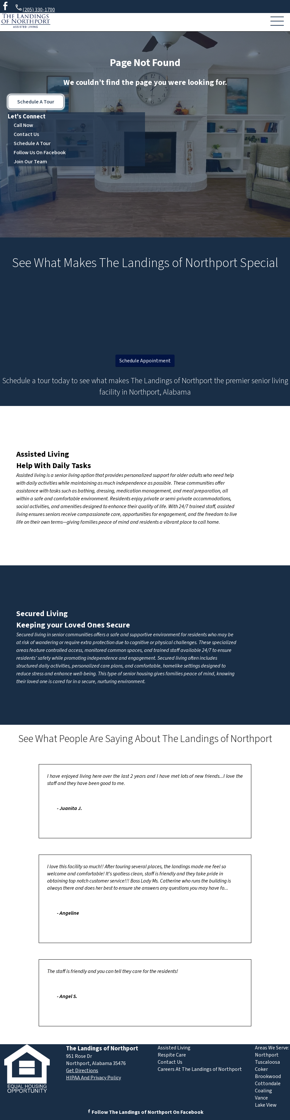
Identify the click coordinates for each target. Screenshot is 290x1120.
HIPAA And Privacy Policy (93, 1077)
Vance (261, 1097)
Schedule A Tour (35, 101)
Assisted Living (42, 454)
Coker (261, 1069)
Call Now (23, 125)
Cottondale (268, 1083)
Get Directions (82, 1070)
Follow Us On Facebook (40, 152)
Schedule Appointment (145, 360)
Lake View (266, 1105)
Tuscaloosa (267, 1062)
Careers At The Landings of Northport (200, 1069)
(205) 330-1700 (35, 8)
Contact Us (26, 134)
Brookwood (268, 1076)
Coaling (263, 1090)
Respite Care (172, 1055)
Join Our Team (30, 161)
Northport (267, 1055)
